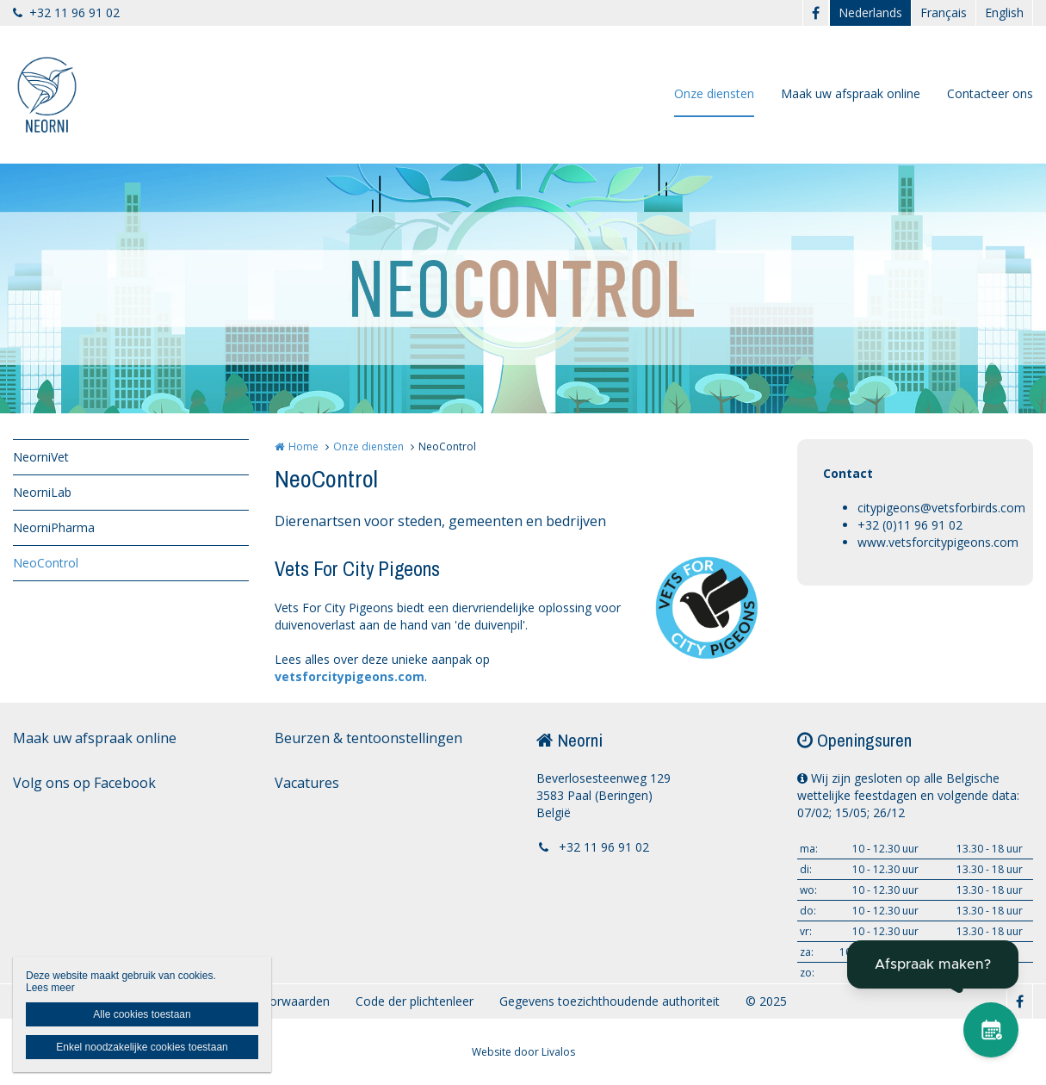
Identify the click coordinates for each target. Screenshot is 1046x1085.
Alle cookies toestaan (141, 1014)
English (1004, 12)
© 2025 (766, 1001)
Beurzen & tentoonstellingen (368, 737)
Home (303, 446)
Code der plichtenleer (414, 1001)
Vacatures (307, 782)
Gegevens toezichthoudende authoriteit (609, 1001)
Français (943, 12)
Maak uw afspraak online (850, 93)
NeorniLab (42, 492)
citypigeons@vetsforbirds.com (941, 507)
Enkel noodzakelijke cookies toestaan (141, 1047)
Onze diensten (714, 93)
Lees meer (50, 988)
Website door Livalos (523, 1052)
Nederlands (870, 12)
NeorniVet (41, 457)
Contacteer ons (990, 93)
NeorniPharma (54, 527)
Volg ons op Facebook (84, 782)
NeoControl (45, 563)
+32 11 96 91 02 (66, 12)
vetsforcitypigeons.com (349, 676)
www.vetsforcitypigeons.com (937, 542)
